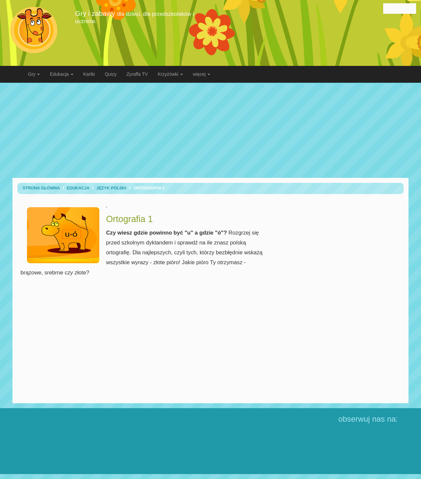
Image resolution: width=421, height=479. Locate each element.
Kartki (89, 74)
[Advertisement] (210, 130)
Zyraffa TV (137, 74)
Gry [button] (34, 74)
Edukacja (77, 188)
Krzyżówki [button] (170, 74)
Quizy (111, 74)
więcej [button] (201, 74)
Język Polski (111, 188)
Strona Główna (41, 188)
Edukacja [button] (61, 74)
